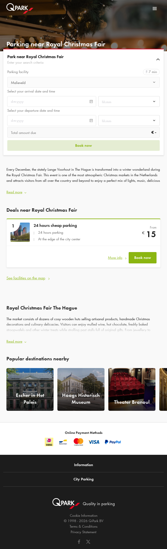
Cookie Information (83, 503)
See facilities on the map (25, 268)
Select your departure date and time (33, 110)
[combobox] (83, 83)
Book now (142, 250)
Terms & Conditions (83, 514)
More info (115, 250)
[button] (83, 59)
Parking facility (17, 72)
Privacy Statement (83, 520)
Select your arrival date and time (31, 91)
